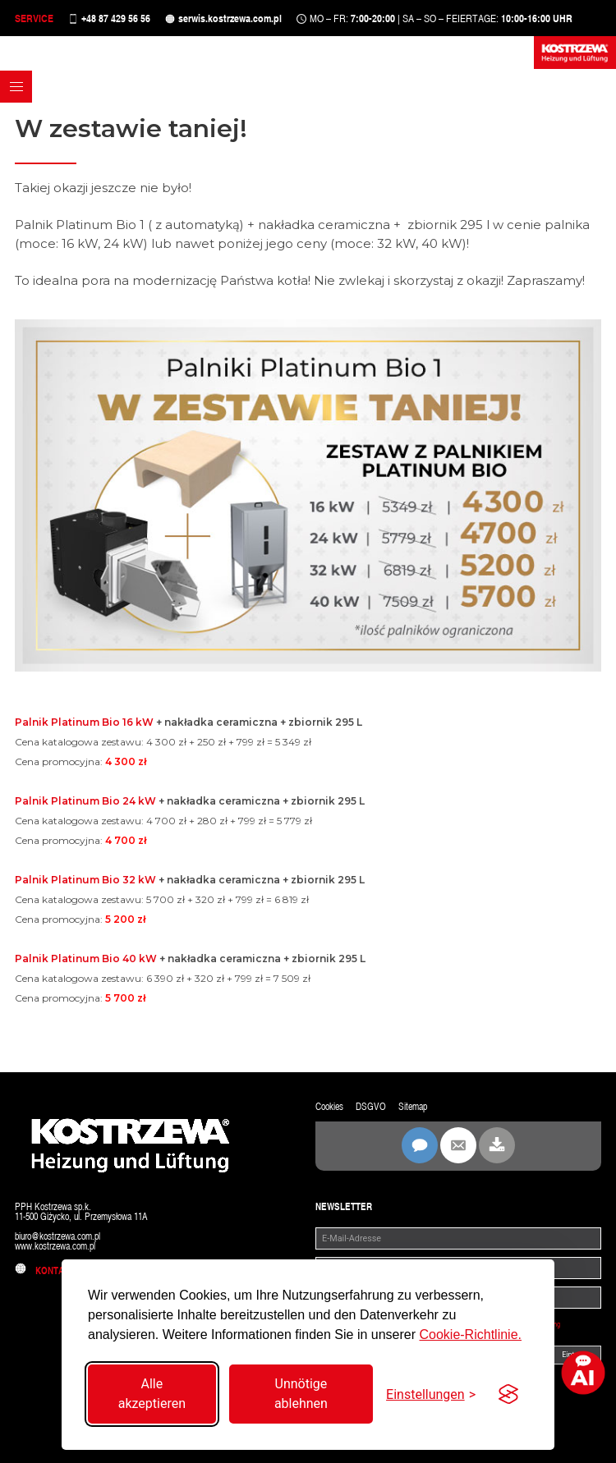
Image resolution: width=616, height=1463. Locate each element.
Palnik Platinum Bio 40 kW (86, 958)
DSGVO (371, 1106)
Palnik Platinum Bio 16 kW (84, 722)
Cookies (329, 1106)
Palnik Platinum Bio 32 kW (85, 880)
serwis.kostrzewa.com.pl (230, 18)
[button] (16, 87)
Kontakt (45, 1271)
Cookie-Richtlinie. (470, 1334)
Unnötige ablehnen (301, 1393)
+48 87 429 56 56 (115, 18)
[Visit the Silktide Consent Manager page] (508, 1394)
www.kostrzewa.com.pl (55, 1246)
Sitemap (412, 1106)
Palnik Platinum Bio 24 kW (85, 801)
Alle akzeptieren (152, 1393)
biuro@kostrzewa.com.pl (57, 1236)
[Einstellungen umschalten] (431, 1394)
